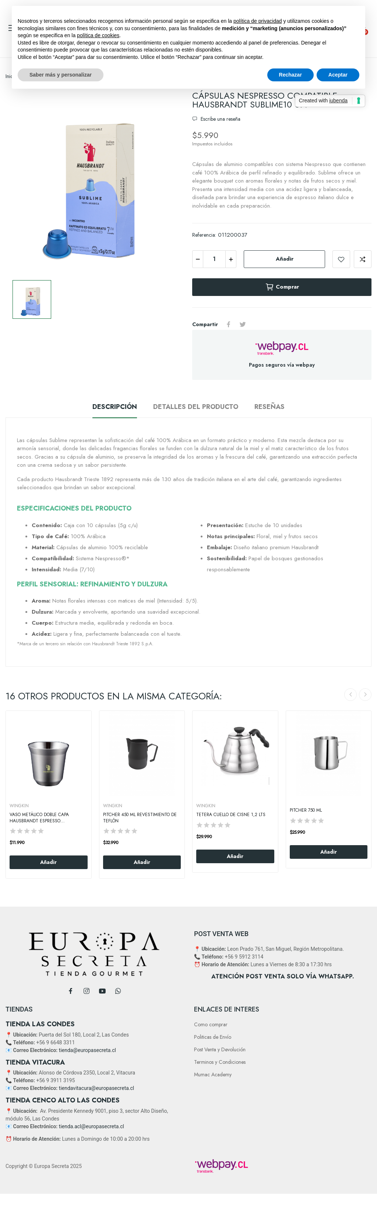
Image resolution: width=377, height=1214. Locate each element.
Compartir (229, 324)
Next (365, 694)
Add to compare (362, 259)
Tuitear (243, 324)
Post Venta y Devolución (220, 1049)
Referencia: (204, 235)
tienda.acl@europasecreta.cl (91, 1126)
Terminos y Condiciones (220, 1062)
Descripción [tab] (114, 407)
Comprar (282, 287)
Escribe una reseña (219, 118)
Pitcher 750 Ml (306, 810)
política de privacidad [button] (257, 21)
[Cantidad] (214, 259)
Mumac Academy (213, 1074)
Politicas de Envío (212, 1037)
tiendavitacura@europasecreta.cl (96, 1088)
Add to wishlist (341, 259)
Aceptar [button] (338, 75)
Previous (350, 694)
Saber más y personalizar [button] (60, 75)
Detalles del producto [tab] (195, 407)
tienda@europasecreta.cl (87, 1050)
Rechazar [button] (290, 75)
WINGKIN (19, 806)
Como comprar (211, 1024)
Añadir (284, 259)
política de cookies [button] (98, 35)
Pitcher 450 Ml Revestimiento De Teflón (140, 818)
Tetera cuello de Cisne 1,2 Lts (230, 815)
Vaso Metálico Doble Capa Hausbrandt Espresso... (39, 818)
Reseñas (269, 407)
